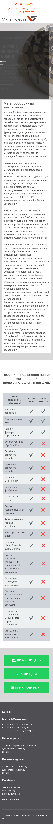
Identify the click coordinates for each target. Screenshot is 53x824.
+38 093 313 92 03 (36, 9)
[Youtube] (21, 4)
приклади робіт (26, 687)
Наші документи (10, 799)
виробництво (26, 660)
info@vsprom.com (27, 12)
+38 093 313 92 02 (10, 730)
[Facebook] (16, 4)
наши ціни (26, 674)
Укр (30, 4)
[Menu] (49, 18)
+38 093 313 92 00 (17, 9)
